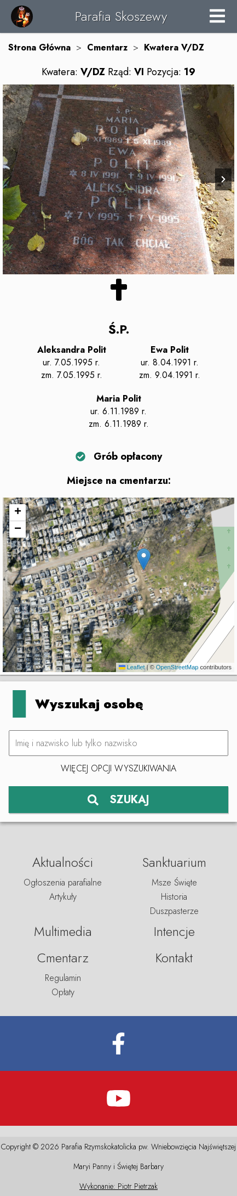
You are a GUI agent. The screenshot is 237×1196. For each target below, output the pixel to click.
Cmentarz (107, 47)
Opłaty (62, 992)
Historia (174, 896)
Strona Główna (39, 47)
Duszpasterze (174, 911)
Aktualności (62, 862)
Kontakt (174, 957)
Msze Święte (174, 882)
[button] (144, 559)
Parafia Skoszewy (121, 16)
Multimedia (63, 931)
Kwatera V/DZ (174, 47)
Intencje (174, 931)
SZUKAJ (118, 800)
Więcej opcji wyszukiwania (118, 768)
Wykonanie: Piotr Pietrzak (118, 1186)
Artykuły (63, 896)
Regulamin (63, 978)
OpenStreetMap (177, 667)
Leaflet (132, 667)
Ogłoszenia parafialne (63, 882)
